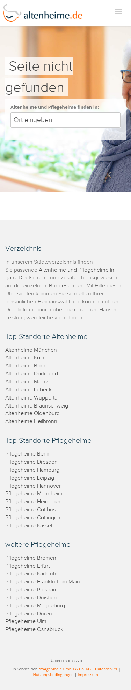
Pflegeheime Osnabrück (34, 629)
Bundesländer (65, 285)
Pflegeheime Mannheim (34, 493)
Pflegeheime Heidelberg (34, 501)
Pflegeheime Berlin (28, 454)
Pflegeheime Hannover (33, 486)
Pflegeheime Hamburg (32, 470)
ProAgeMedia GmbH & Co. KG (64, 669)
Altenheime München (31, 350)
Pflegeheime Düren (28, 614)
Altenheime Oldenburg (32, 413)
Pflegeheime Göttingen (32, 517)
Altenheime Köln (24, 358)
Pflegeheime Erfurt (27, 566)
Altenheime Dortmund (31, 374)
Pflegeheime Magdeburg (35, 606)
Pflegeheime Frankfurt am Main (42, 582)
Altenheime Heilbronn (31, 421)
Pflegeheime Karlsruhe (32, 574)
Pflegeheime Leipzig (29, 478)
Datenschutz (106, 669)
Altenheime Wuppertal (31, 398)
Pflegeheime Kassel (28, 525)
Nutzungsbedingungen (53, 674)
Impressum (88, 674)
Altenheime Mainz (26, 382)
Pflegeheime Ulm (25, 621)
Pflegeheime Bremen (30, 558)
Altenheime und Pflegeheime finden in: (54, 107)
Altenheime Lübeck (28, 390)
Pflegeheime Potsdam (31, 590)
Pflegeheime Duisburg (32, 598)
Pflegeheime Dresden (31, 462)
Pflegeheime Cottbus (30, 509)
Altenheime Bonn (26, 366)
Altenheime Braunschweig (36, 406)
